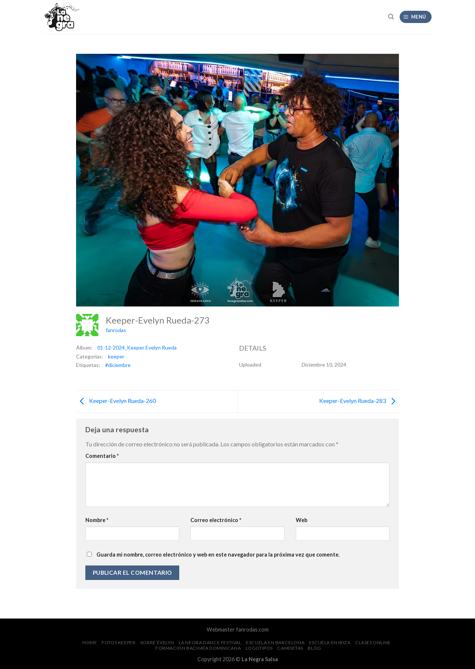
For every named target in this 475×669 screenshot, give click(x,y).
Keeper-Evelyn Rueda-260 (116, 400)
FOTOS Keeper (118, 642)
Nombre (96, 520)
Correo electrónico (215, 520)
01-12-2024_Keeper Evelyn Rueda (137, 347)
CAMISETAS (290, 648)
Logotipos (259, 648)
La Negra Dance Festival (210, 642)
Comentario (102, 456)
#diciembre (118, 365)
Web (301, 520)
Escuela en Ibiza (330, 642)
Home (89, 642)
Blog (314, 648)
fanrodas (116, 330)
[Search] (391, 17)
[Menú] (416, 17)
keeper (116, 356)
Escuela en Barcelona (275, 642)
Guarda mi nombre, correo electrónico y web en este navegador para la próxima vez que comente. (218, 554)
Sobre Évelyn (157, 642)
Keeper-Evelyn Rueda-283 (359, 400)
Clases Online (373, 642)
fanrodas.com (252, 629)
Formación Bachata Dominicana (198, 648)
